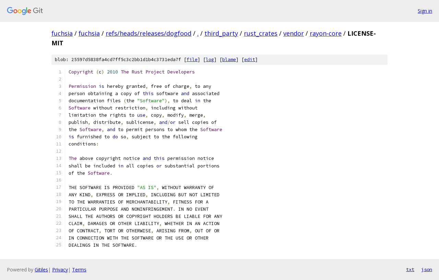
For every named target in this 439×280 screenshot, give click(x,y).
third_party (221, 33)
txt (410, 269)
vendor (293, 33)
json (426, 269)
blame (229, 59)
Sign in (425, 11)
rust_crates (260, 33)
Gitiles (41, 269)
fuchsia (62, 33)
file (192, 59)
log (210, 59)
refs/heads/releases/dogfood (148, 33)
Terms (79, 269)
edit (249, 59)
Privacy (60, 269)
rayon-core (326, 33)
